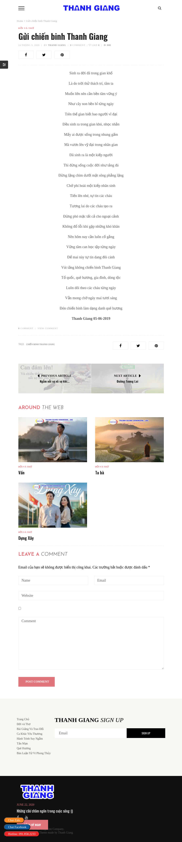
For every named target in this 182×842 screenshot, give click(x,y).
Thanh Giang (57, 45)
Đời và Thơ (26, 28)
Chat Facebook (17, 827)
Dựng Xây (26, 538)
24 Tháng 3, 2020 (29, 45)
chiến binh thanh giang (40, 344)
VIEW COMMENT (48, 328)
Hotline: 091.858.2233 (21, 834)
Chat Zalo (14, 820)
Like (94, 45)
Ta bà (99, 472)
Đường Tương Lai (127, 381)
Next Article (125, 375)
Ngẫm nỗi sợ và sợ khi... (54, 381)
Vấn (21, 472)
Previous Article (56, 375)
